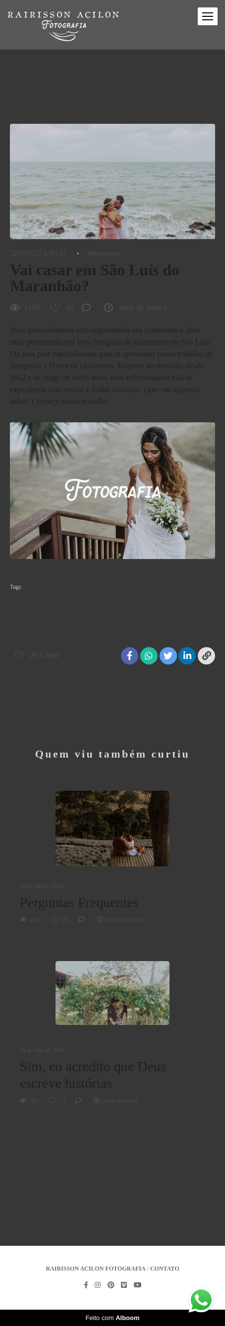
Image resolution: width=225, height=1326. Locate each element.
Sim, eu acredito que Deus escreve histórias (93, 1075)
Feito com (112, 1318)
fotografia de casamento (43, 618)
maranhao (169, 618)
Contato (164, 1269)
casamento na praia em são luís (138, 602)
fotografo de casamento (115, 618)
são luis (24, 634)
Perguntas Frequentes (79, 902)
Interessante (104, 253)
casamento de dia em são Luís (50, 602)
